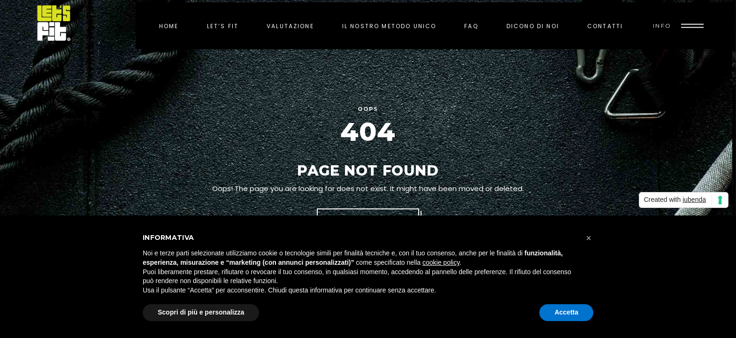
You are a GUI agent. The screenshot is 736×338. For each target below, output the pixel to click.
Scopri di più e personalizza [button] (201, 312)
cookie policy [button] (441, 262)
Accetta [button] (566, 312)
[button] (588, 238)
